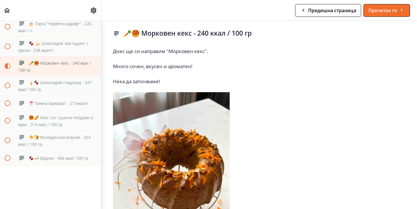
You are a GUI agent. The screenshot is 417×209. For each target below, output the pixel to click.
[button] (7, 10)
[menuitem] (94, 10)
